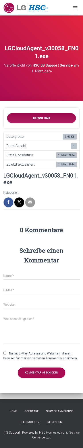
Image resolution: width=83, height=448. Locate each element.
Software (32, 411)
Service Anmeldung (59, 411)
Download (41, 118)
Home (13, 411)
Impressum (54, 422)
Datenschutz (30, 422)
